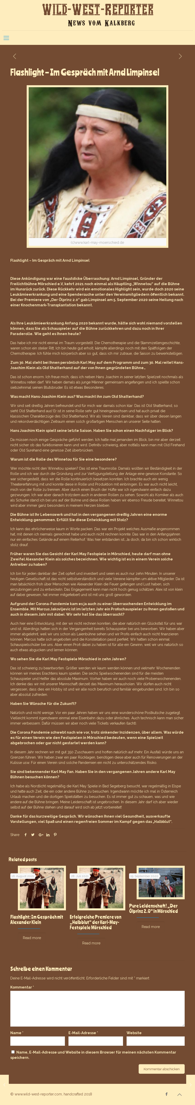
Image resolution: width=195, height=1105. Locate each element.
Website (134, 1033)
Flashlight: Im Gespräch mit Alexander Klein (36, 919)
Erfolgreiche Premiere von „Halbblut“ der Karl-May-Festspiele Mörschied (95, 922)
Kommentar (22, 987)
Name (16, 1033)
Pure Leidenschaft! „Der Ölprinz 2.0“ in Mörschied (153, 908)
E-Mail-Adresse (83, 1033)
